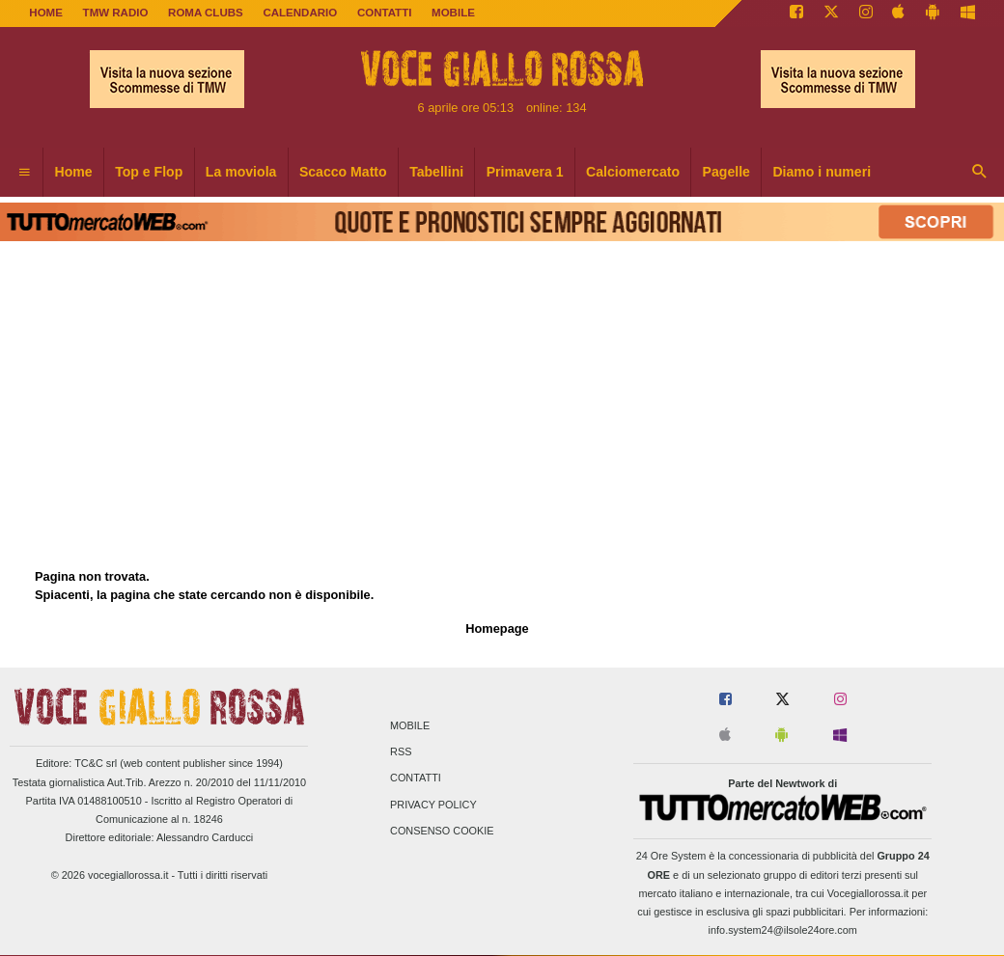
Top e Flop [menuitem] (148, 171)
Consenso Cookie (442, 830)
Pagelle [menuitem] (726, 171)
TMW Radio (116, 12)
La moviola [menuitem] (241, 171)
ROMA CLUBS (205, 12)
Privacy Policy (433, 804)
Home (46, 12)
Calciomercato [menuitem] (633, 171)
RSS (400, 752)
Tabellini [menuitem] (436, 171)
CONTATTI (384, 12)
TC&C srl (95, 763)
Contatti (415, 778)
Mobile (410, 725)
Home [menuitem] (74, 171)
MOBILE (453, 12)
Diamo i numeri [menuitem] (821, 171)
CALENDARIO (300, 12)
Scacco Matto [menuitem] (343, 171)
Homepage (496, 628)
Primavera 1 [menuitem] (525, 171)
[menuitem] (24, 172)
